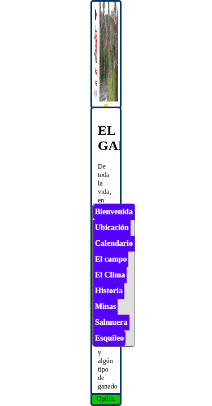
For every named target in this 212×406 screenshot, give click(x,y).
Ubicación (112, 227)
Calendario (114, 243)
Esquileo (109, 338)
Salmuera (111, 322)
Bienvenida (114, 212)
